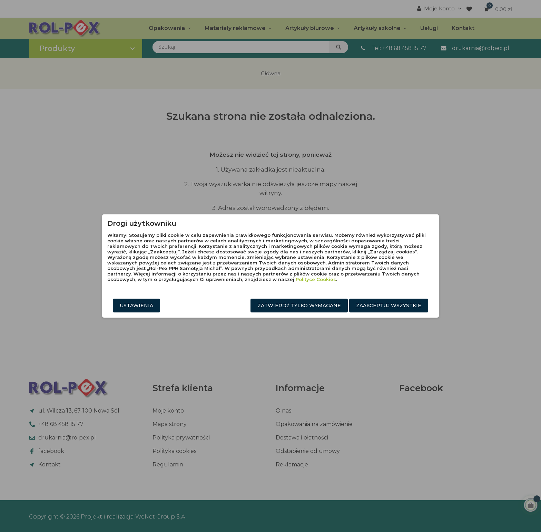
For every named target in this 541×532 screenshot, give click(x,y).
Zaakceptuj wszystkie (388, 305)
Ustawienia (136, 305)
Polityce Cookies (316, 279)
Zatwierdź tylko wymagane (299, 305)
